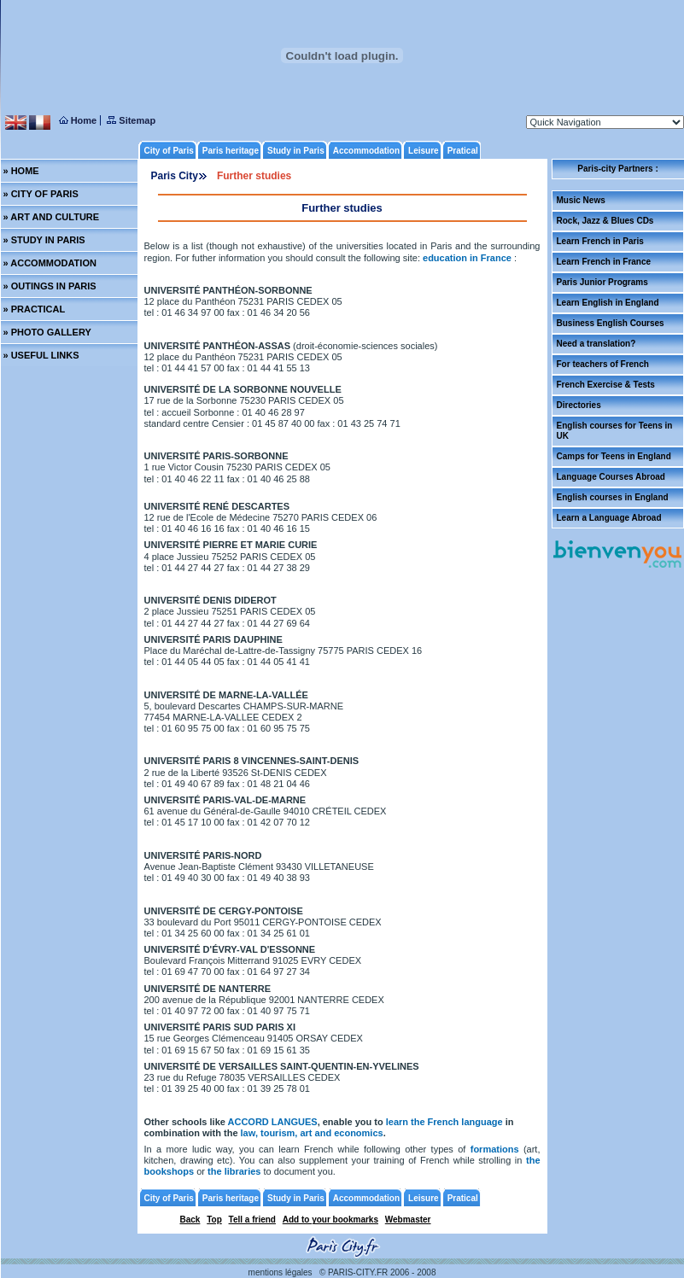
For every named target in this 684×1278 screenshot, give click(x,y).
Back (190, 1219)
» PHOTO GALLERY (47, 332)
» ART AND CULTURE (51, 217)
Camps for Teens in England (614, 456)
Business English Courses (610, 323)
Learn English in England (608, 302)
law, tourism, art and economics (312, 1133)
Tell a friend (252, 1219)
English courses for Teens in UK (615, 431)
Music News (581, 200)
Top (214, 1219)
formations (495, 1149)
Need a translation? (596, 343)
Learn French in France (604, 261)
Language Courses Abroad (611, 476)
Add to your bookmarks (330, 1219)
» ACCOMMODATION (49, 263)
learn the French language (444, 1122)
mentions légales (280, 1272)
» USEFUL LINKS (41, 355)
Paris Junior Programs (602, 282)
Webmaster (408, 1219)
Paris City (174, 176)
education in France (468, 258)
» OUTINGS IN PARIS (49, 286)
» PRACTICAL (34, 309)
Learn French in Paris (600, 241)
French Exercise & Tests (606, 384)
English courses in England (613, 497)
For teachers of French (603, 364)
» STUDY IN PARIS (44, 240)
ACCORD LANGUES (273, 1122)
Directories (579, 405)
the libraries (235, 1171)
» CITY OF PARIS (41, 194)
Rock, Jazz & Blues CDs (605, 220)
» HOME (21, 171)
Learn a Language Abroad (609, 517)
